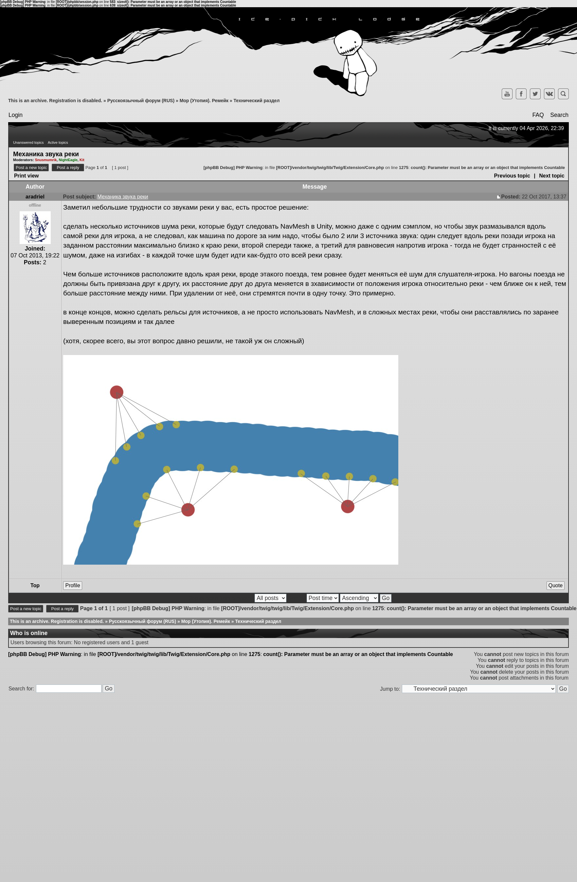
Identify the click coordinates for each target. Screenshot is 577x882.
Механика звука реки (46, 153)
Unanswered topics (28, 142)
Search (559, 115)
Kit (82, 160)
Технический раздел (256, 100)
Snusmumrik (46, 160)
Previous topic (512, 175)
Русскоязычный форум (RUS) (140, 100)
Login (16, 115)
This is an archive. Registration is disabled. (55, 100)
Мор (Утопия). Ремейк (204, 100)
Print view (26, 175)
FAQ (538, 115)
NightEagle (68, 160)
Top (35, 585)
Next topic (551, 175)
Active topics (58, 142)
